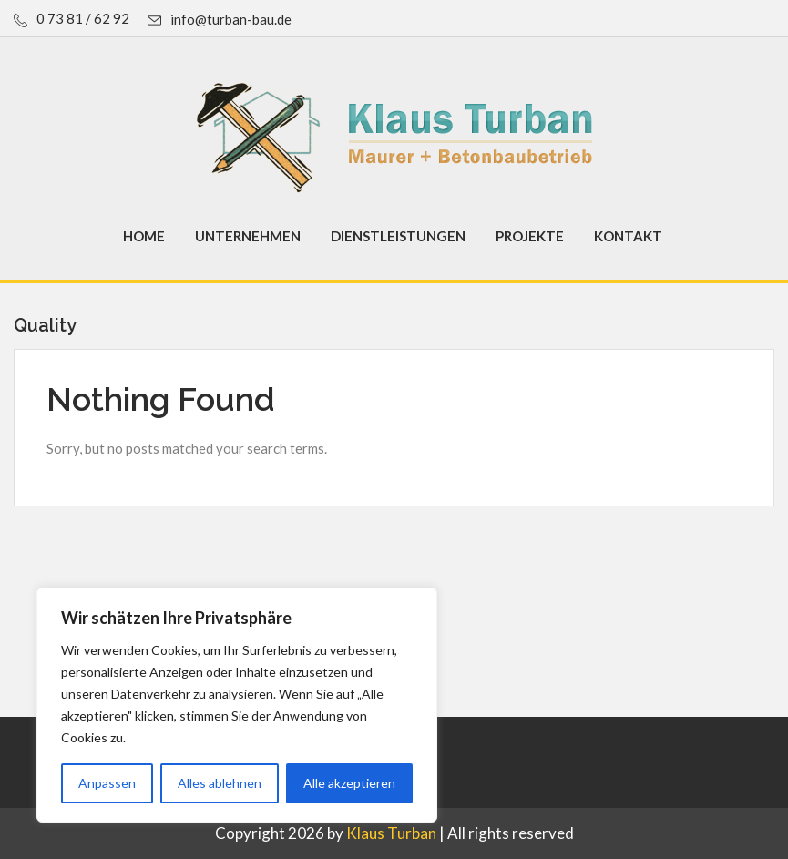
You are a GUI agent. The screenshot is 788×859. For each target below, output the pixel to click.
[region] (236, 705)
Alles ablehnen (219, 783)
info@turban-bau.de (231, 19)
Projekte (530, 236)
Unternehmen (248, 236)
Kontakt (628, 236)
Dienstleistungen (398, 236)
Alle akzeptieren (349, 783)
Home (144, 236)
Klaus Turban (391, 833)
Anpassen (107, 783)
